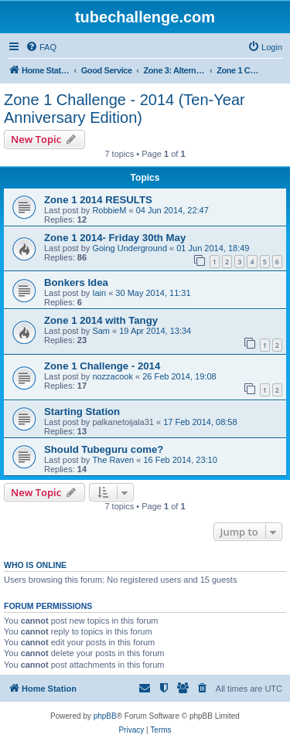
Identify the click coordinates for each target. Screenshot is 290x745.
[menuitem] (41, 47)
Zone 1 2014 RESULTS (98, 200)
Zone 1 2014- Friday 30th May (115, 237)
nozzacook (112, 376)
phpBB (105, 716)
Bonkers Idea (76, 282)
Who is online (35, 565)
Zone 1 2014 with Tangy (101, 320)
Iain (99, 293)
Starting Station (82, 411)
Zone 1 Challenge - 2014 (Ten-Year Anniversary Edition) (124, 108)
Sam (101, 330)
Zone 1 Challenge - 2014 (102, 366)
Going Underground (129, 248)
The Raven (113, 459)
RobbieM (109, 210)
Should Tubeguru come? (103, 449)
